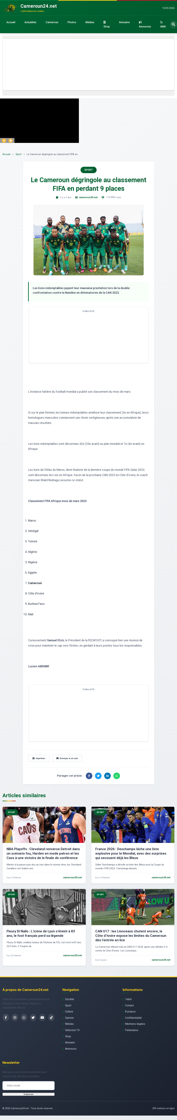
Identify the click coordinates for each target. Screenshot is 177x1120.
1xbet (128, 999)
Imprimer (38, 758)
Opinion (69, 1017)
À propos (130, 1011)
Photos (72, 22)
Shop (107, 24)
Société (69, 999)
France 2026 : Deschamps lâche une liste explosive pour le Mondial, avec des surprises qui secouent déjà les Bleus (130, 853)
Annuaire (124, 22)
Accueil (10, 22)
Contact (129, 1005)
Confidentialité (133, 1017)
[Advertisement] (88, 64)
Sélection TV (72, 1030)
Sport (19, 154)
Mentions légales (135, 1023)
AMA (163, 24)
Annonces (145, 24)
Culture (69, 1011)
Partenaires (131, 1030)
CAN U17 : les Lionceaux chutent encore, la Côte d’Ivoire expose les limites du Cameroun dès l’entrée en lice (130, 935)
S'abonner (28, 1094)
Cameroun (52, 22)
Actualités (30, 22)
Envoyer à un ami (67, 758)
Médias (89, 22)
